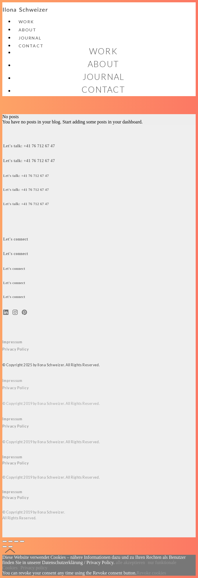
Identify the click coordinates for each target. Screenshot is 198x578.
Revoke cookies (151, 572)
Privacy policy (33, 567)
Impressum (12, 342)
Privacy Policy (15, 388)
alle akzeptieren (130, 562)
